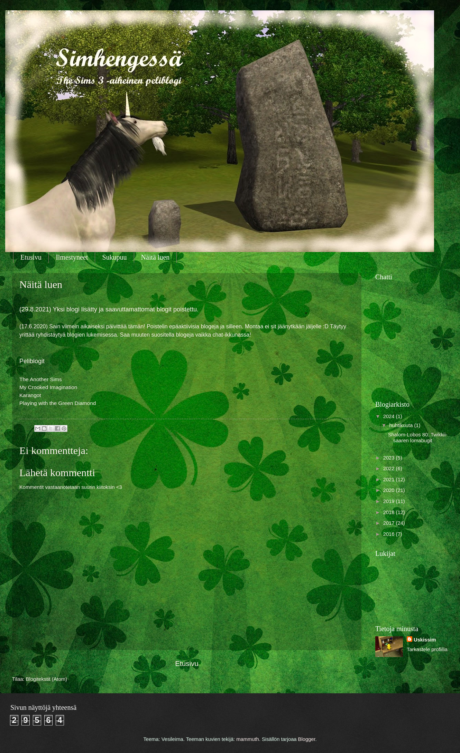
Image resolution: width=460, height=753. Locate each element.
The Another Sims (40, 379)
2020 (389, 490)
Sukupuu (114, 257)
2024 (389, 416)
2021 (389, 479)
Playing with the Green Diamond (57, 403)
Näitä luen (155, 257)
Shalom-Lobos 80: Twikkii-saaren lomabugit (418, 438)
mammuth (247, 739)
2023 (389, 458)
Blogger (306, 739)
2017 (389, 523)
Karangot (30, 395)
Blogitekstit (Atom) (46, 679)
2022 (389, 468)
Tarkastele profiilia (427, 649)
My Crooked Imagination (48, 387)
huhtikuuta (401, 425)
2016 (389, 534)
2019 (389, 501)
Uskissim (425, 640)
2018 (389, 512)
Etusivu (31, 257)
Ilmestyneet (72, 257)
